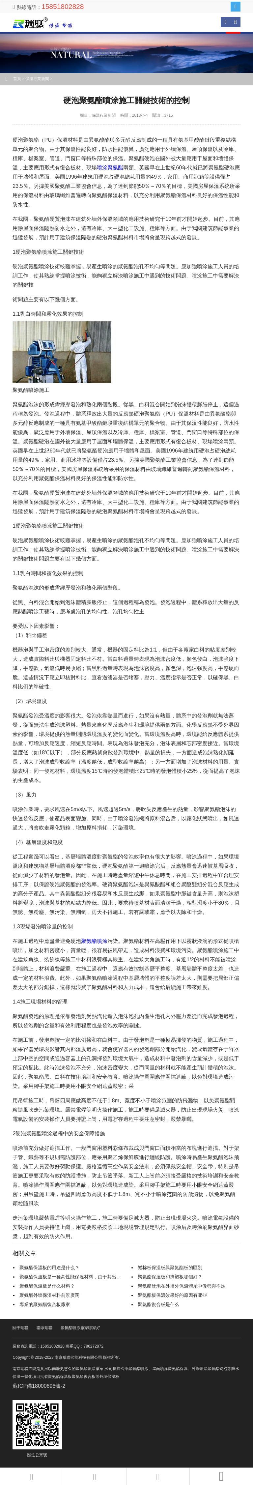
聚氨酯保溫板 (60, 1376)
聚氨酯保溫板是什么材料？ (47, 1286)
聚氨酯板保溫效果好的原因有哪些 (172, 1295)
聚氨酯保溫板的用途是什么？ (49, 1267)
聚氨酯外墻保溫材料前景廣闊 (49, 1295)
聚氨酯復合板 (84, 1376)
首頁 (17, 78)
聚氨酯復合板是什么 (158, 1304)
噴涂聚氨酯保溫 (174, 1368)
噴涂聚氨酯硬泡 (213, 1368)
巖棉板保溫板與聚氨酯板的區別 (170, 1267)
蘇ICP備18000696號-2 (39, 1386)
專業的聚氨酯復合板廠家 (44, 1304)
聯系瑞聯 (44, 1327)
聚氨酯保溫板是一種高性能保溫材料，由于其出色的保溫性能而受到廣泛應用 (97, 1276)
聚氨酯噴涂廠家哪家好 (80, 1327)
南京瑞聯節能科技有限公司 (47, 23)
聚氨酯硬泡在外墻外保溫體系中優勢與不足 (181, 1286)
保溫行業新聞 (37, 78)
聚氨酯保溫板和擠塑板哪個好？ (170, 1276)
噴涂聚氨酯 (110, 167)
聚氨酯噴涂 (94, 941)
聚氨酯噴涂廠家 (89, 1368)
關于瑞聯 (20, 1327)
